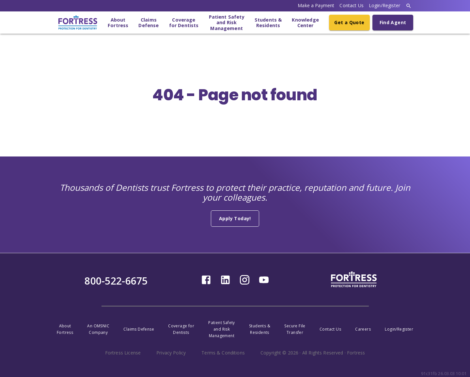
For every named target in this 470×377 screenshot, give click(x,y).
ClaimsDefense (148, 22)
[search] (408, 5)
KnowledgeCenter (305, 22)
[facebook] (206, 283)
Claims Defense (138, 329)
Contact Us (351, 5)
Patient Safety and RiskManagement (221, 329)
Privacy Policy (171, 353)
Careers (363, 329)
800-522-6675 (116, 280)
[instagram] (244, 283)
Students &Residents (268, 22)
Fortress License (123, 353)
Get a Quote (349, 22)
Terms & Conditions (223, 353)
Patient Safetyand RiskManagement (226, 22)
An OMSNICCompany (98, 329)
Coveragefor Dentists (184, 22)
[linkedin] (225, 283)
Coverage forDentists (181, 329)
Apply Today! (235, 218)
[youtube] (264, 283)
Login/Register (384, 5)
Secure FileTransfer (294, 329)
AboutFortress (118, 22)
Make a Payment (316, 5)
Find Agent (393, 22)
